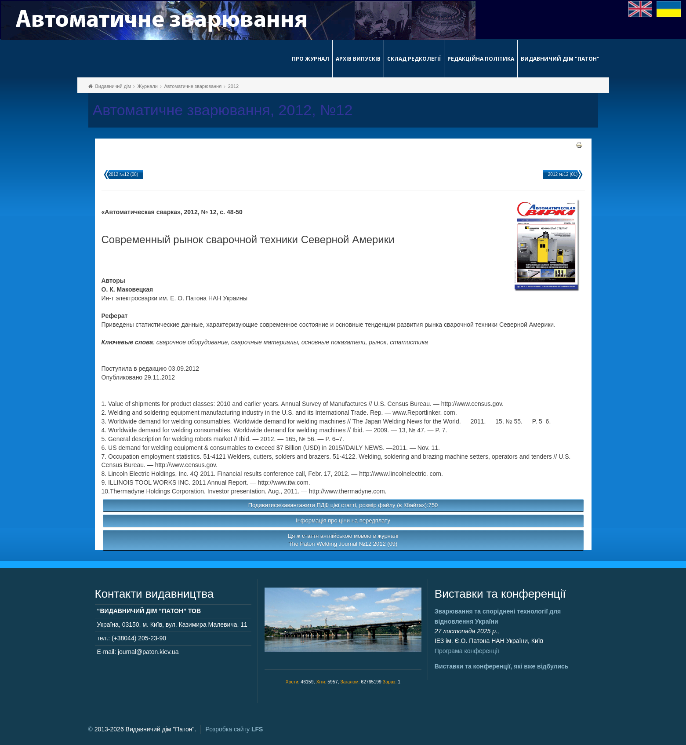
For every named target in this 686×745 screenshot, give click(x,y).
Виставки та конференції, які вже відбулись (502, 666)
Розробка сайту (234, 729)
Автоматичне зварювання (192, 86)
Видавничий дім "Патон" (560, 58)
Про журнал (310, 58)
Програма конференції (467, 650)
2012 (233, 86)
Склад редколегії (414, 58)
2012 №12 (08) (123, 174)
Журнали (148, 86)
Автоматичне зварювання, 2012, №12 (223, 110)
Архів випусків (358, 58)
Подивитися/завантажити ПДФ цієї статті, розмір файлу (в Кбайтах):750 (343, 505)
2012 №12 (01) (562, 174)
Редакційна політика (480, 58)
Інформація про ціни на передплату (343, 520)
